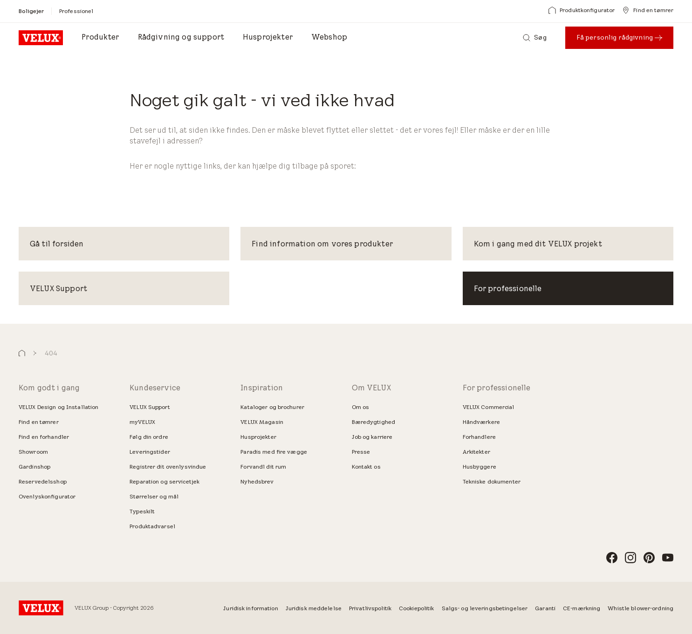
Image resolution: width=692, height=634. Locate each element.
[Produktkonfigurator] (581, 10)
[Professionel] (76, 11)
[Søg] (534, 37)
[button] (22, 353)
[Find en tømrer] (647, 10)
